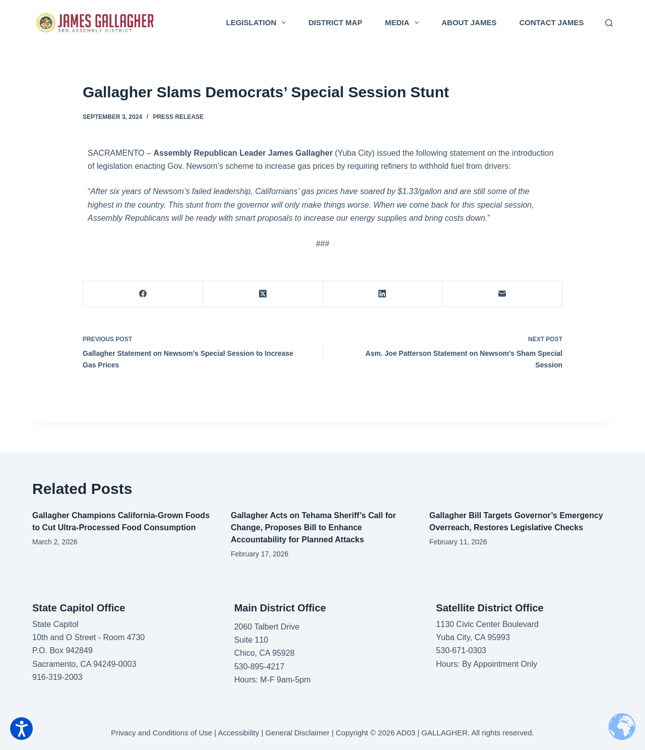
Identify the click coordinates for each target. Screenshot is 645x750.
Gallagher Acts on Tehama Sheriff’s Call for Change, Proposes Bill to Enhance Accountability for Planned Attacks (313, 527)
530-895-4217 (259, 666)
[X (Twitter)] (263, 294)
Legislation (258, 23)
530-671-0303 (461, 650)
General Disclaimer (298, 732)
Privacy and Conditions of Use (161, 732)
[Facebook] (143, 294)
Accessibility (239, 732)
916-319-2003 (57, 677)
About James (468, 22)
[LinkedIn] (383, 294)
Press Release (178, 116)
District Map (335, 22)
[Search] (609, 23)
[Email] (502, 294)
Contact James (551, 22)
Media (404, 23)
